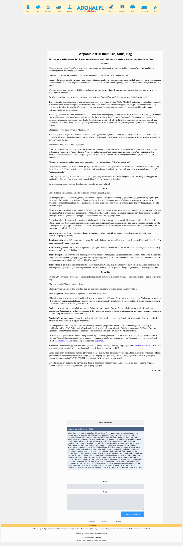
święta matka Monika (63, 341)
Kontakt (104, 535)
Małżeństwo (68, 531)
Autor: (105, 482)
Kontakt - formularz (95, 535)
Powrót (105, 524)
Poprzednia (92, 524)
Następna (118, 524)
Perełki (137, 531)
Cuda (141, 531)
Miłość (55, 531)
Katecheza (102, 531)
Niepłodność (76, 531)
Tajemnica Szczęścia (116, 531)
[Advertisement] (91, 32)
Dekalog (125, 531)
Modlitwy (35, 531)
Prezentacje (94, 531)
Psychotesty (147, 531)
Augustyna (99, 341)
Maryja (108, 531)
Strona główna (91, 528)
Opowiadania (48, 531)
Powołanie (61, 531)
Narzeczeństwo (85, 531)
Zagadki (41, 531)
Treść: (105, 492)
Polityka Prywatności (82, 535)
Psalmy (131, 531)
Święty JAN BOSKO (143, 345)
